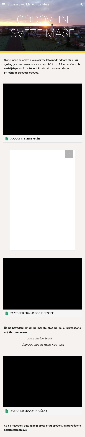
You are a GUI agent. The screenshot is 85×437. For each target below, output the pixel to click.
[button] (4, 4)
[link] (42, 113)
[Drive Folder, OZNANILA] (42, 200)
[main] (42, 27)
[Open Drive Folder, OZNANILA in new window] (69, 154)
